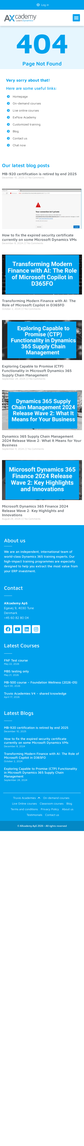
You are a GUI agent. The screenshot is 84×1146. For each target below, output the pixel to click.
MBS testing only (16, 671)
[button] (76, 17)
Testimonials (34, 814)
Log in (43, 4)
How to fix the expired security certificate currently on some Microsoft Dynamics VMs (39, 237)
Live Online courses (24, 803)
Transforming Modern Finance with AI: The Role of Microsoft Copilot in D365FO (39, 303)
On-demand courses (56, 797)
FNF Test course (16, 660)
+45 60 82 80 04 (16, 617)
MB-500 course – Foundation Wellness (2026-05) (40, 682)
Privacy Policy (50, 809)
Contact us (52, 814)
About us (67, 809)
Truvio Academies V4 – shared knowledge (35, 693)
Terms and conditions (24, 809)
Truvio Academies (26, 798)
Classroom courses (51, 803)
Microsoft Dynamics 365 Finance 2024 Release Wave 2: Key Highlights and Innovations (35, 510)
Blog (69, 803)
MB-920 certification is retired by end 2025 (39, 174)
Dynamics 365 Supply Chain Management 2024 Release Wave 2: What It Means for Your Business (41, 440)
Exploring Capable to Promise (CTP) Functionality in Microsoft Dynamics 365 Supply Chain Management (37, 370)
